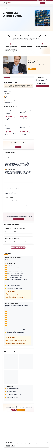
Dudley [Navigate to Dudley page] (6, 8)
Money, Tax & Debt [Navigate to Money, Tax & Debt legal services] (37, 5)
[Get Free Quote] (32, 69)
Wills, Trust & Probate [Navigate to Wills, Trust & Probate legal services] (20, 5)
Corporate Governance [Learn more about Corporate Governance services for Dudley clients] (8, 116)
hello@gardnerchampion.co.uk (41, 83)
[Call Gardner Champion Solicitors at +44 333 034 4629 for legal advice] (35, 2)
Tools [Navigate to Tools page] (38, 0)
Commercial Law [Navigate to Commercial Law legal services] (26, 5)
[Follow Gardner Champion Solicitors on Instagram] (9, 416)
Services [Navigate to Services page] (35, 0)
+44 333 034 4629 (39, 82)
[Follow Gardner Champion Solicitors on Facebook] (5, 0)
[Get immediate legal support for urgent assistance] (18, 219)
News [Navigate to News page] (40, 0)
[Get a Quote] (42, 3)
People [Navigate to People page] (46, 0)
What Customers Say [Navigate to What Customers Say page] (22, 426)
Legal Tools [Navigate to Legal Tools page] (20, 423)
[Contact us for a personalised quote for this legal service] (18, 147)
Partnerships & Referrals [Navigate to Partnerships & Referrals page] (22, 428)
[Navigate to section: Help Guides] (27, 77)
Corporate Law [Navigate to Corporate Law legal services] (31, 5)
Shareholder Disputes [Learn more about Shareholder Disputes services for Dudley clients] (23, 116)
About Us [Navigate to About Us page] (43, 0)
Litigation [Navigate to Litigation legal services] (10, 5)
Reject (12, 445)
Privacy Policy (38, 443)
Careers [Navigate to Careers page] (20, 431)
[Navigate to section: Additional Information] (32, 77)
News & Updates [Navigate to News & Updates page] (21, 424)
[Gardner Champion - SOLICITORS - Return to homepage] (7, 3)
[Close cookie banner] (47, 443)
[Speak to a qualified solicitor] (21, 410)
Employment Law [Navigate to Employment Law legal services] (5, 5)
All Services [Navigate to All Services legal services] (48, 5)
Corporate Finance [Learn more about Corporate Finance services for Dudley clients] (8, 131)
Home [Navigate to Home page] (3, 8)
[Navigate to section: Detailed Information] (7, 77)
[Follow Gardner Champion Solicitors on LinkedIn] (4, 0)
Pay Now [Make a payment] (49, 0)
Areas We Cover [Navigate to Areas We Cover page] (21, 427)
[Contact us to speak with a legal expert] (18, 248)
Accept (8, 445)
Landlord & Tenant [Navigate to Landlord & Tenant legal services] (43, 5)
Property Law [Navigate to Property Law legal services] (14, 5)
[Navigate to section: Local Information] (13, 77)
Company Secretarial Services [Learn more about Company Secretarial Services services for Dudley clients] (24, 131)
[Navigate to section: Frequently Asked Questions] (20, 77)
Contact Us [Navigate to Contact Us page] (20, 430)
